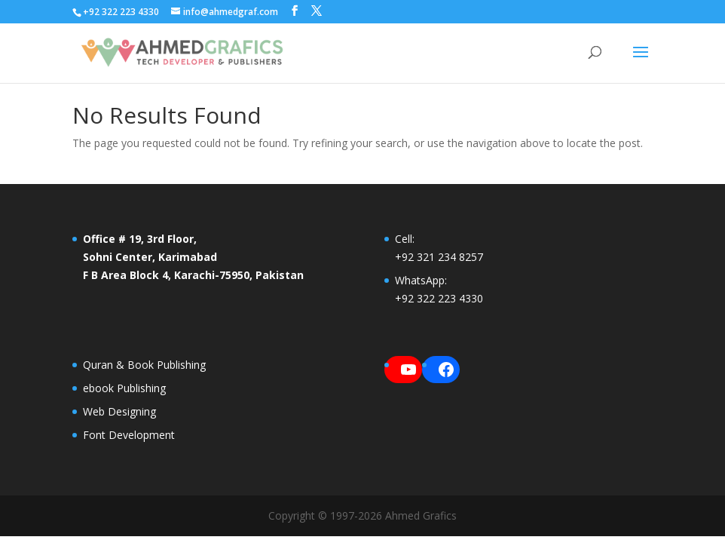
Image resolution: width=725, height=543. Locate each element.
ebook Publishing (124, 388)
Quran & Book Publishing (144, 364)
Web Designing (119, 411)
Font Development (129, 435)
